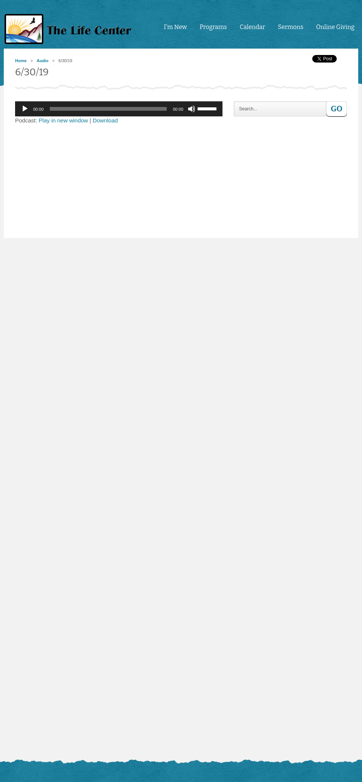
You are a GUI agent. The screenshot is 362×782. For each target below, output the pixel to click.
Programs (213, 27)
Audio (42, 60)
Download (105, 120)
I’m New (175, 27)
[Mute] (191, 109)
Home (21, 60)
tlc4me (70, 29)
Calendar (252, 27)
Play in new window (63, 120)
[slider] (108, 109)
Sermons (290, 27)
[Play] (25, 109)
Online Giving (335, 27)
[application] (118, 108)
